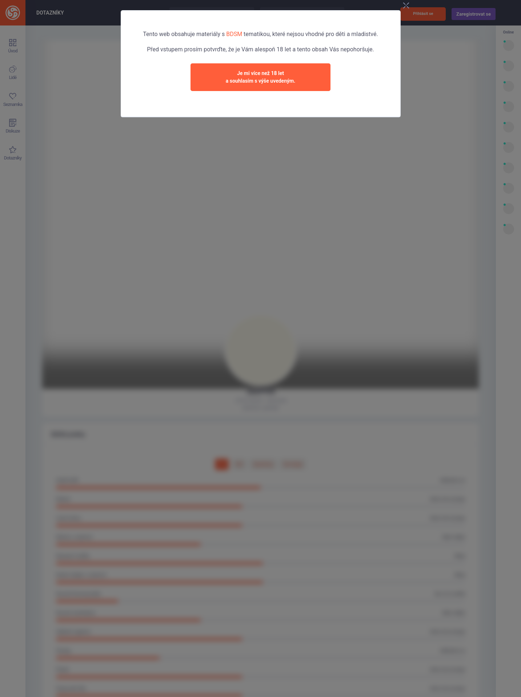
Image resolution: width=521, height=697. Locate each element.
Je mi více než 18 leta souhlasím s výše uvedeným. (261, 77)
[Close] (406, 5)
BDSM (234, 34)
